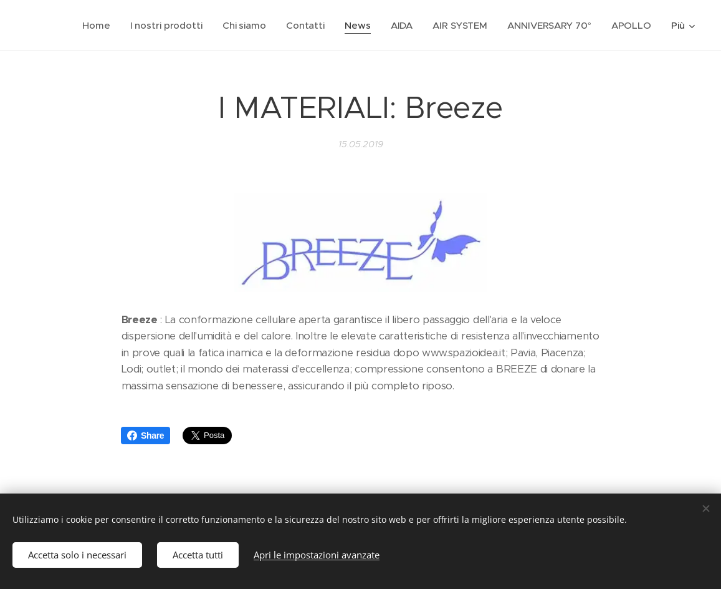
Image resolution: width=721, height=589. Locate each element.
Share (145, 436)
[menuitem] (94, 25)
